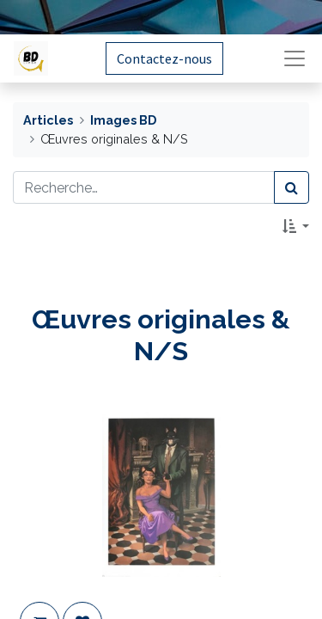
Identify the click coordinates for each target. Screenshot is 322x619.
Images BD (123, 120)
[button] (296, 226)
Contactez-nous (164, 58)
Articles (48, 120)
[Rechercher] (291, 187)
